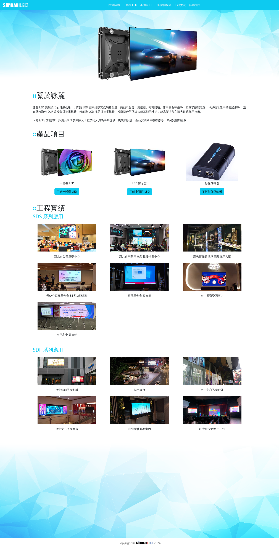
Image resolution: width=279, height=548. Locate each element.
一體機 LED (130, 5)
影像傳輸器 (164, 5)
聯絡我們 (194, 5)
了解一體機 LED (67, 192)
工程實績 (180, 5)
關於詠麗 (114, 5)
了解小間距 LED (139, 192)
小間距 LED (147, 5)
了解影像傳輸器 (212, 192)
